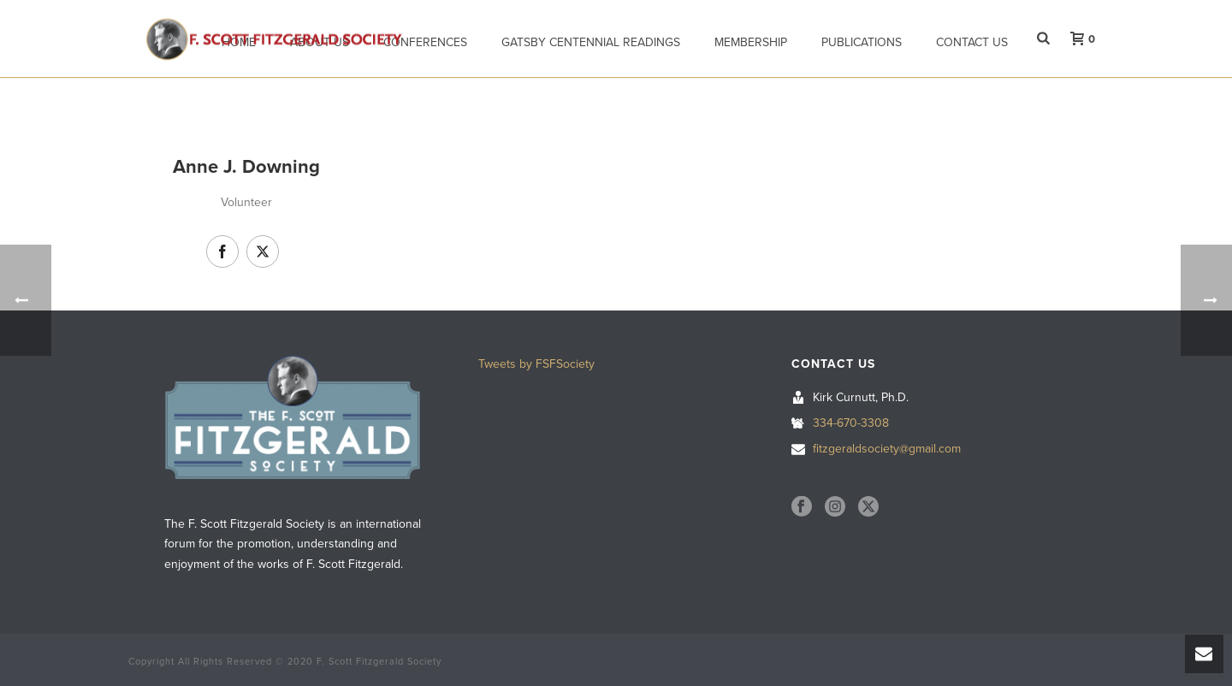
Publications (861, 42)
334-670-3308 (851, 423)
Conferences (425, 42)
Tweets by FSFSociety (536, 364)
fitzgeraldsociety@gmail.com (887, 448)
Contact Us (972, 42)
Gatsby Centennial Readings (590, 42)
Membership (750, 42)
